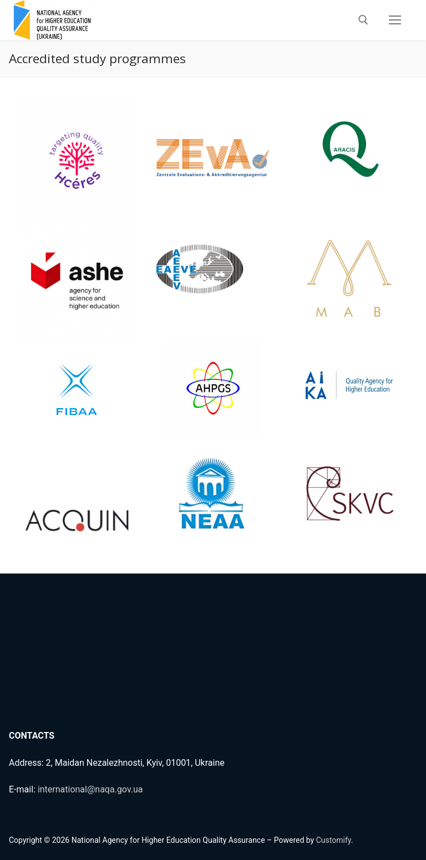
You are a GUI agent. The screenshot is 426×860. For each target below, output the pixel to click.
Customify (333, 840)
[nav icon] (395, 20)
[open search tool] (363, 20)
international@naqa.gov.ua (90, 789)
